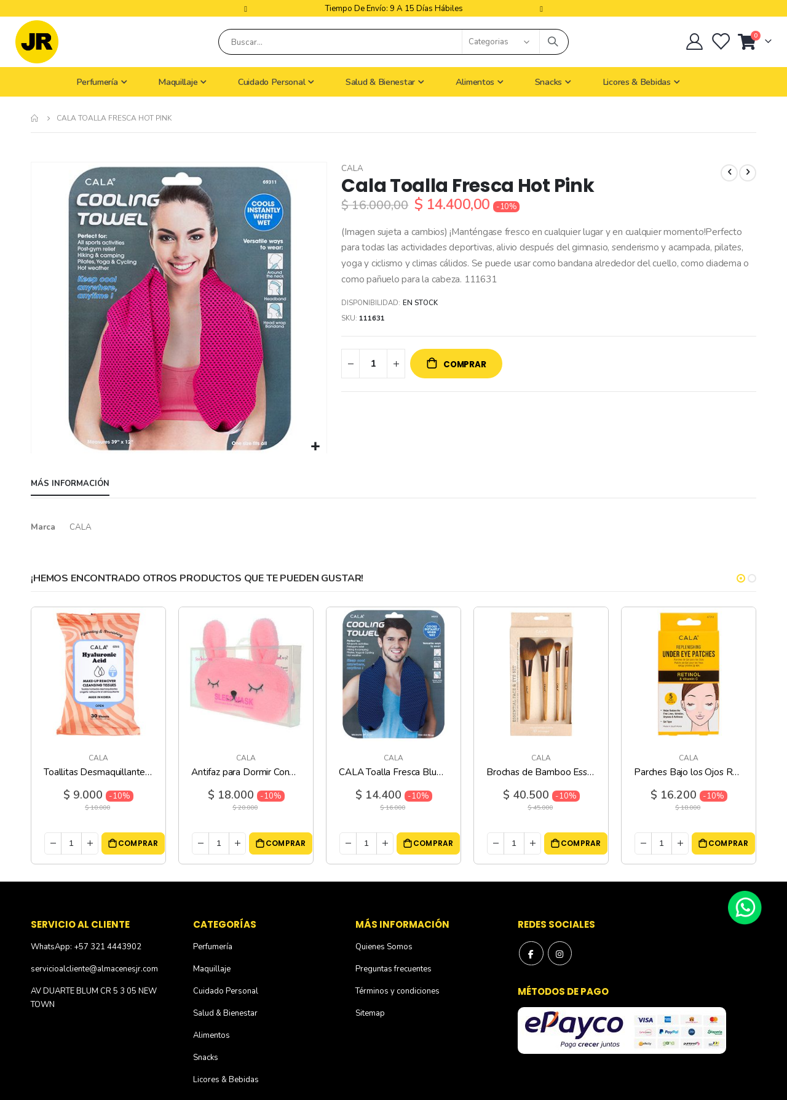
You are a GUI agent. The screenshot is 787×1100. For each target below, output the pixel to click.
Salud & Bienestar (225, 1013)
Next (539, 8)
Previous (247, 8)
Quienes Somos (384, 947)
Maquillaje (212, 969)
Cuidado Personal (225, 991)
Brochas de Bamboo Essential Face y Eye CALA (541, 773)
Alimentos (211, 1036)
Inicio (35, 118)
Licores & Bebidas (226, 1080)
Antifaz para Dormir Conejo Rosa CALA (246, 773)
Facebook (531, 954)
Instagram (560, 954)
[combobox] (393, 42)
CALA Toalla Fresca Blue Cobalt (393, 773)
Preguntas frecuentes (393, 969)
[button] (315, 447)
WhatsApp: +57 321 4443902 (86, 947)
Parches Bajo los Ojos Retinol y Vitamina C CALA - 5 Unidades (688, 773)
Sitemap (370, 1013)
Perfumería (212, 947)
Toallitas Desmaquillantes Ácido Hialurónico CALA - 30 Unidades (98, 773)
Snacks (205, 1058)
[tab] (70, 484)
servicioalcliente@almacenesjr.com (94, 969)
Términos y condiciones (397, 991)
